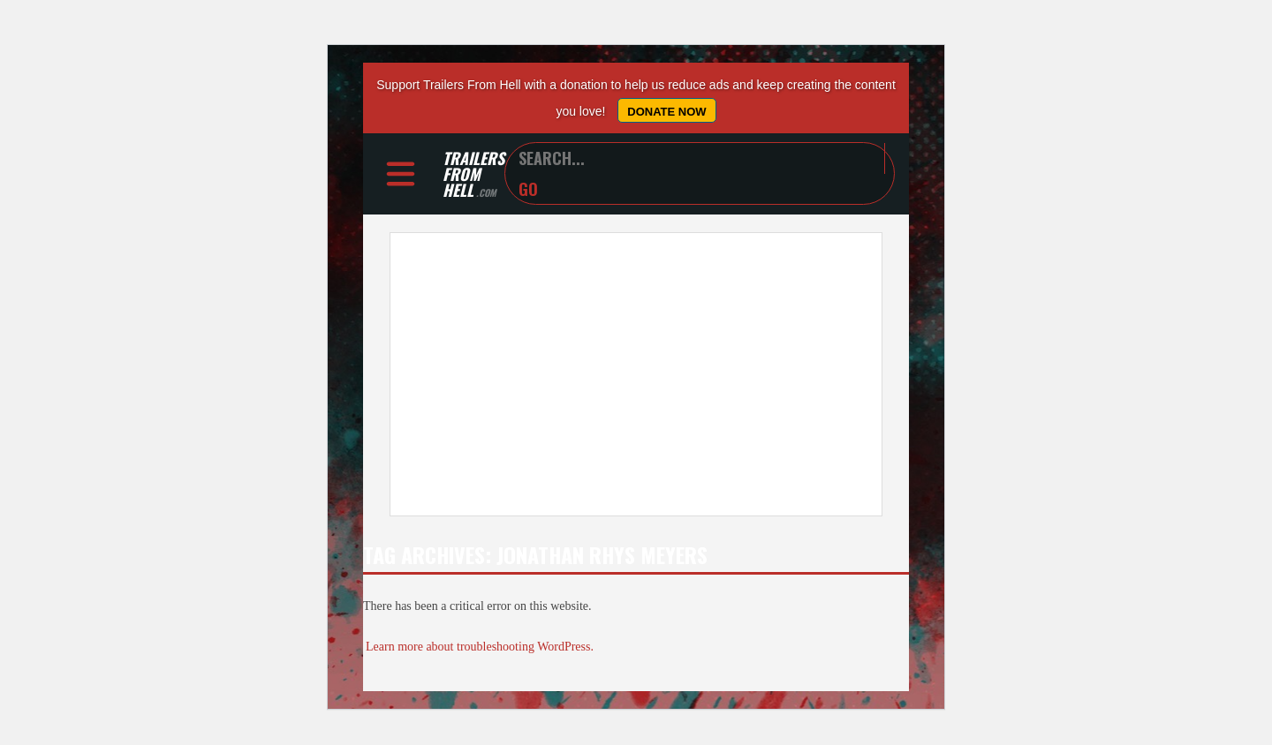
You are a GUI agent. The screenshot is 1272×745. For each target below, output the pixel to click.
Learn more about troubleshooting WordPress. (480, 646)
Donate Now (666, 111)
